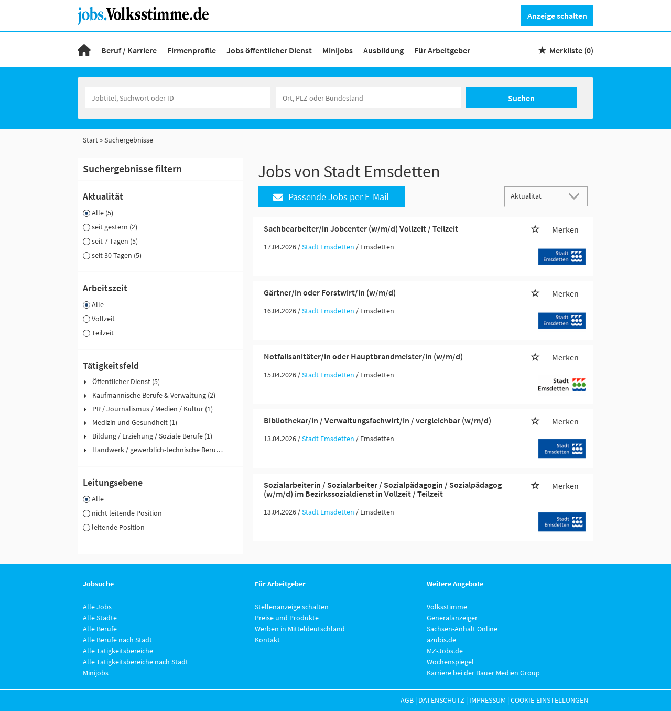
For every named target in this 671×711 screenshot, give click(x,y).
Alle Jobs (97, 606)
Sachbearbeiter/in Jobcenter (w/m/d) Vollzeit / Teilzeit (361, 228)
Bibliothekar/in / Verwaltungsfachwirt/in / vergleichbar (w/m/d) (377, 420)
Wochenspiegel (450, 661)
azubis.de (441, 639)
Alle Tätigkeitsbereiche (118, 650)
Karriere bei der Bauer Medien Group (483, 672)
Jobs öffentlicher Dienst (269, 50)
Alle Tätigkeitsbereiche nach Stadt (135, 661)
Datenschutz (441, 700)
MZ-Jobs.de (445, 650)
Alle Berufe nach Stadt (117, 639)
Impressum (487, 700)
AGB (407, 700)
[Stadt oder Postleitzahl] (368, 97)
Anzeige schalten (557, 15)
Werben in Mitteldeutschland (300, 628)
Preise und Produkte (287, 617)
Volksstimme (447, 606)
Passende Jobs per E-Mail (331, 197)
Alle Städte (100, 617)
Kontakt (267, 639)
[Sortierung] (535, 195)
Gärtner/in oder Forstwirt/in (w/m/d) (330, 292)
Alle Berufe (100, 628)
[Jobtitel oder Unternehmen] (177, 97)
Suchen (521, 98)
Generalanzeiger (452, 617)
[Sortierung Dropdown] (576, 195)
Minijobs (337, 50)
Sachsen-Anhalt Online (462, 628)
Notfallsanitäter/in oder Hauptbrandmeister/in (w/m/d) (363, 356)
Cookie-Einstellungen (549, 700)
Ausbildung (383, 50)
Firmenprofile (191, 50)
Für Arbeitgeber (442, 50)
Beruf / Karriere (129, 50)
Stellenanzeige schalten (292, 606)
